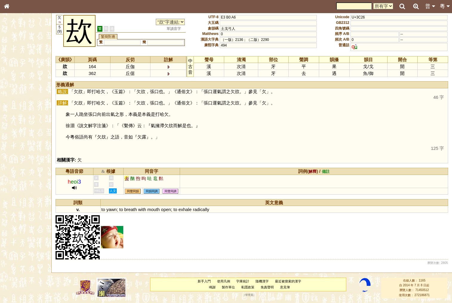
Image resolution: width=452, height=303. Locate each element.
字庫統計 (242, 281)
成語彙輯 (14, 194)
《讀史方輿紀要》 (21, 189)
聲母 (12, 157)
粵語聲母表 (16, 122)
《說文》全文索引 (21, 184)
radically (201, 209)
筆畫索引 (14, 85)
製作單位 (228, 287)
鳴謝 (212, 287)
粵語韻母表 (16, 128)
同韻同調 (152, 191)
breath (130, 209)
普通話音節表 (18, 162)
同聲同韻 (133, 191)
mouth (153, 209)
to (103, 209)
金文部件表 (16, 96)
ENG (26, 65)
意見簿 (285, 287)
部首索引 (14, 80)
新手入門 (204, 281)
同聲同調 (170, 191)
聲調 (28, 157)
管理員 (249, 294)
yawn (111, 209)
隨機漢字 (262, 281)
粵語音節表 (16, 117)
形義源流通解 (18, 101)
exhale (185, 209)
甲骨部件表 (16, 90)
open (166, 209)
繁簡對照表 (16, 200)
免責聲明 (267, 287)
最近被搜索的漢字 (288, 281)
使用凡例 (223, 281)
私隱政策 (247, 287)
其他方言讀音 (18, 168)
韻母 (20, 157)
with (142, 209)
